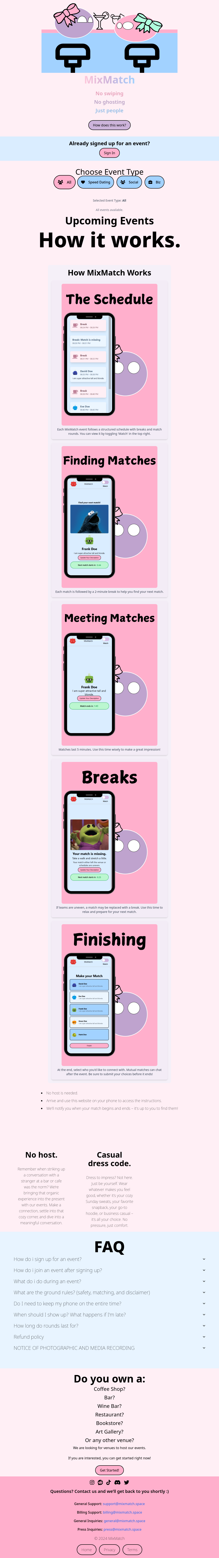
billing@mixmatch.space (122, 1512)
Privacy (109, 1549)
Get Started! (109, 1470)
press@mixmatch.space (122, 1529)
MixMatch (109, 79)
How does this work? (109, 125)
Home (86, 1549)
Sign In (109, 153)
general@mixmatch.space (124, 1520)
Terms (132, 1549)
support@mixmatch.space (124, 1503)
